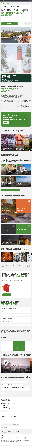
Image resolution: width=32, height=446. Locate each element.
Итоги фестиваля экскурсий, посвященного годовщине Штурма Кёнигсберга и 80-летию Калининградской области (19, 345)
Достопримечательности (15, 387)
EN (2, 435)
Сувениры (12, 384)
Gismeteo (5, 432)
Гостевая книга (19, 384)
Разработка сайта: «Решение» (21, 443)
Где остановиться (4, 418)
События (2, 415)
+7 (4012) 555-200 (5, 405)
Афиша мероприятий (5, 384)
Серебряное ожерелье (6, 382)
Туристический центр (4, 419)
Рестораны (3, 390)
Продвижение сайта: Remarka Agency (28, 443)
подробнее (6, 294)
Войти (25, 0)
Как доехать (15, 390)
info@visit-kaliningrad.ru (6, 408)
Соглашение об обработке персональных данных (9, 427)
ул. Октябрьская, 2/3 (4, 403)
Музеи (3, 393)
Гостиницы (9, 390)
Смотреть (9, 23)
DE (4, 435)
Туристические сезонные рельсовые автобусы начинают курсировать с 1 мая (7, 345)
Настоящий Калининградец (24, 390)
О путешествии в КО (14, 418)
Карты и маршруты (25, 387)
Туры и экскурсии (23, 382)
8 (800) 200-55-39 (3, 0)
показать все (25, 249)
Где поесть (3, 416)
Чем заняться (13, 416)
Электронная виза (15, 382)
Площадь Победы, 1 (4, 402)
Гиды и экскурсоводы (5, 387)
